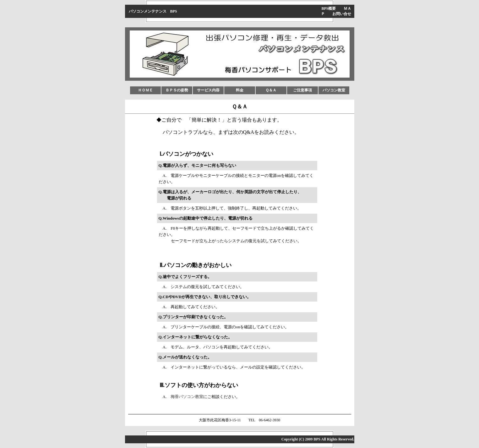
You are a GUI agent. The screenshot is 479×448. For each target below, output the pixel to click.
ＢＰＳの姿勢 (177, 90)
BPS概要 (328, 8)
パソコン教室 (334, 90)
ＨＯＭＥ (145, 90)
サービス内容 (208, 90)
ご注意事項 (302, 90)
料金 (239, 90)
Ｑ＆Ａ (270, 90)
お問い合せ (341, 14)
